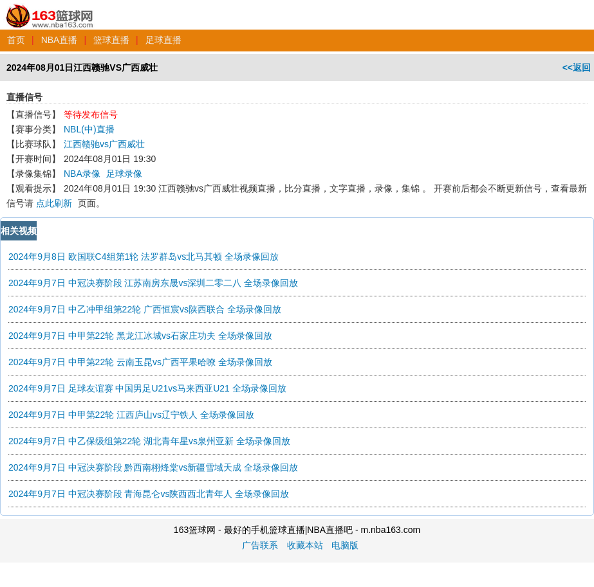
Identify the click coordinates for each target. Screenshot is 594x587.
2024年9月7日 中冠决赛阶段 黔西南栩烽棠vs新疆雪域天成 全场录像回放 (153, 467)
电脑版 (344, 545)
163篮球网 (50, 9)
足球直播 (163, 40)
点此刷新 (54, 203)
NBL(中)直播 (89, 129)
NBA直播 (59, 40)
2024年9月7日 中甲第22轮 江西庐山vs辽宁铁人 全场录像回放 (131, 415)
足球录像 (124, 173)
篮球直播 (111, 40)
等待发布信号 (91, 114)
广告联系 (260, 545)
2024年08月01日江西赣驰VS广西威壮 (82, 67)
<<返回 (576, 67)
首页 (16, 40)
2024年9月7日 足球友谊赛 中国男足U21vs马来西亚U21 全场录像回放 (147, 388)
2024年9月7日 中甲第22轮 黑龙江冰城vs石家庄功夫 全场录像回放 (140, 335)
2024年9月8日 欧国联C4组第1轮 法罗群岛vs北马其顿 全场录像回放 (143, 256)
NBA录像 (82, 173)
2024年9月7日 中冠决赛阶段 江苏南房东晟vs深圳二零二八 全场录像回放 (153, 283)
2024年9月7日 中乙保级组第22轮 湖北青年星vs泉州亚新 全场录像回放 (149, 441)
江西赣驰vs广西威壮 (104, 144)
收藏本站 (305, 545)
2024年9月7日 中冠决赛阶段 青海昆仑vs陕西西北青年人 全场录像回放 (148, 494)
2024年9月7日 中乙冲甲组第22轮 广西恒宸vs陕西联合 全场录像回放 (144, 309)
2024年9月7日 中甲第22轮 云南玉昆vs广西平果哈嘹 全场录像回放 (140, 362)
